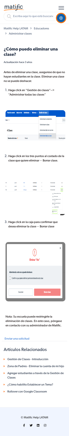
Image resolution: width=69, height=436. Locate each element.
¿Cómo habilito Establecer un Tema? (30, 384)
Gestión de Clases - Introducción (27, 359)
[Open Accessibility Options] (61, 18)
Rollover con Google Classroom (27, 391)
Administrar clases (20, 33)
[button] (61, 8)
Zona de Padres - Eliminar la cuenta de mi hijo (35, 366)
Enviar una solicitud (17, 338)
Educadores (41, 28)
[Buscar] (34, 16)
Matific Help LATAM (16, 28)
